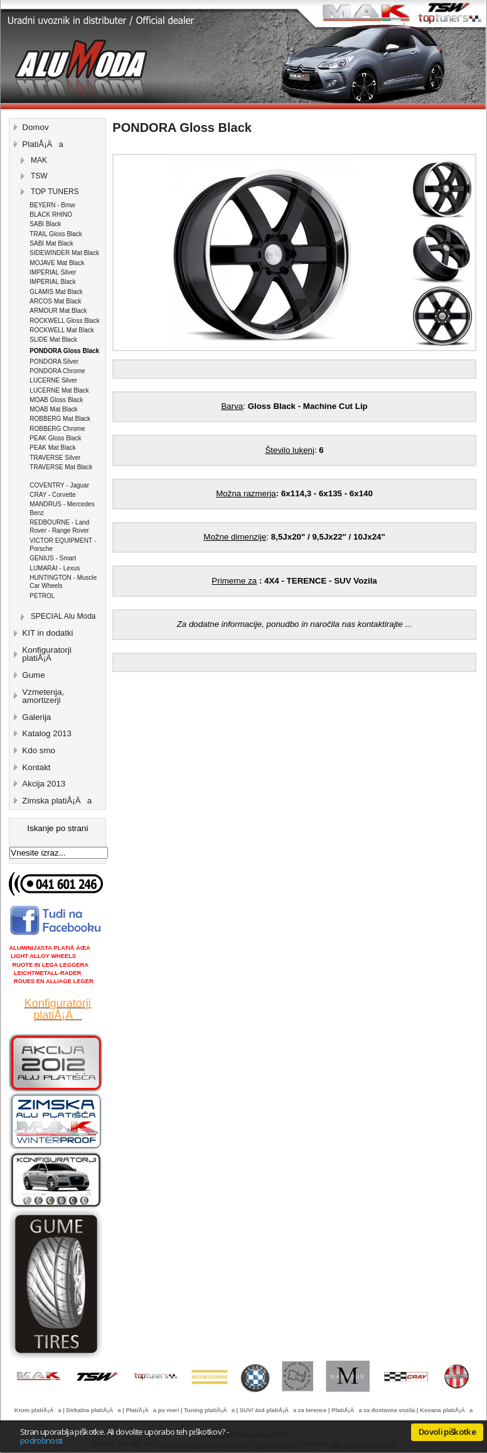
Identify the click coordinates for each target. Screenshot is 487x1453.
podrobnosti (41, 1440)
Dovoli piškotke (447, 1431)
